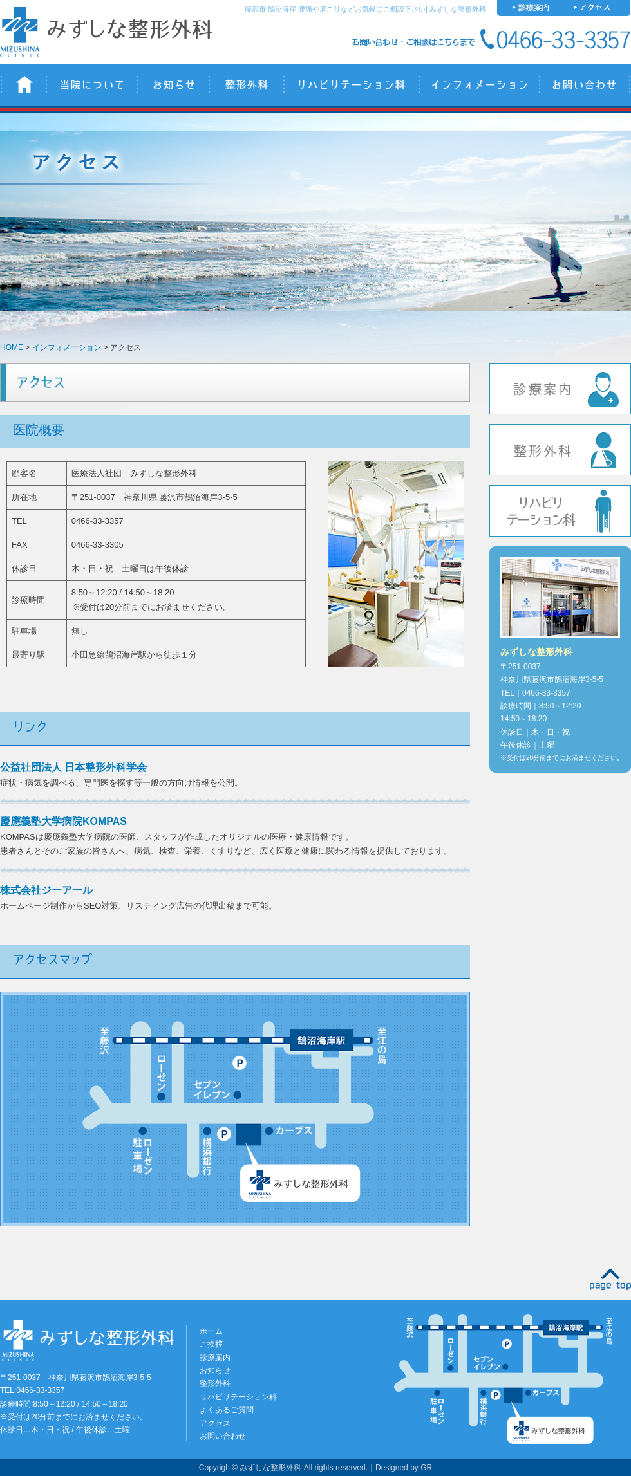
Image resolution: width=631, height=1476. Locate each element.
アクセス (215, 1423)
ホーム (211, 1331)
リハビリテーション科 (350, 85)
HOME (11, 347)
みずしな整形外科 (22, 85)
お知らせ (172, 85)
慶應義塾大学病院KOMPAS (63, 821)
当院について (90, 85)
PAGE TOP (610, 1279)
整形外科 (245, 85)
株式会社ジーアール (46, 890)
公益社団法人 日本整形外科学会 (73, 767)
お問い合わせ (584, 85)
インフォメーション (478, 85)
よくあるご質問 (227, 1409)
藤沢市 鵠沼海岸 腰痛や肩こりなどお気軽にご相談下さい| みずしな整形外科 (365, 9)
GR (426, 1467)
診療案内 (560, 388)
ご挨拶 (211, 1344)
